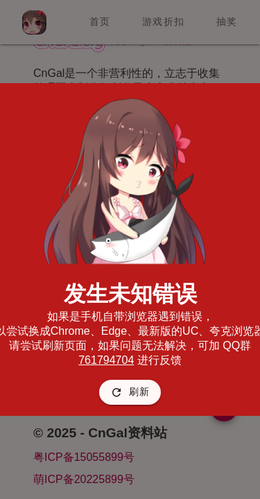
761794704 (106, 360)
